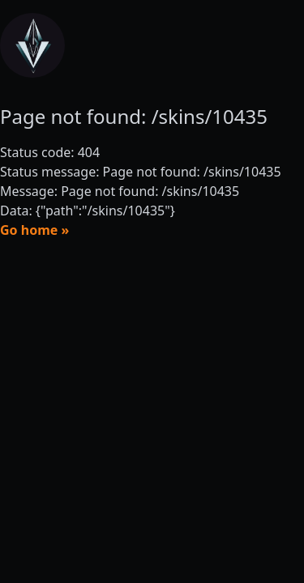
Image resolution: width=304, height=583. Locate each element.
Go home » (34, 230)
